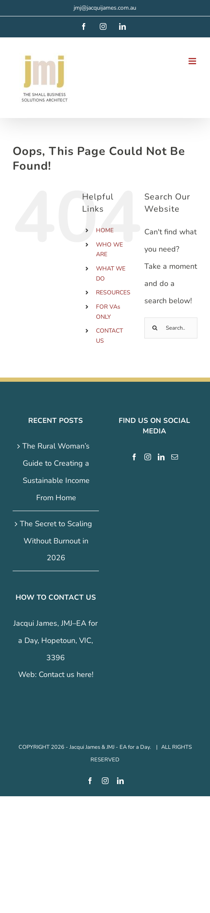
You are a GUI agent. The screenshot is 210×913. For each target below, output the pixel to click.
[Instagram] (147, 457)
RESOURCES (113, 292)
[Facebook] (134, 457)
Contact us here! (66, 674)
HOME (105, 230)
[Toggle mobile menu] (193, 61)
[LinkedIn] (161, 457)
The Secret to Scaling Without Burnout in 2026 (56, 541)
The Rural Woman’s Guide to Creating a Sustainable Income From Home (56, 472)
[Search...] (170, 327)
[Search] (154, 327)
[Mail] (174, 457)
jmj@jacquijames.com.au (105, 8)
